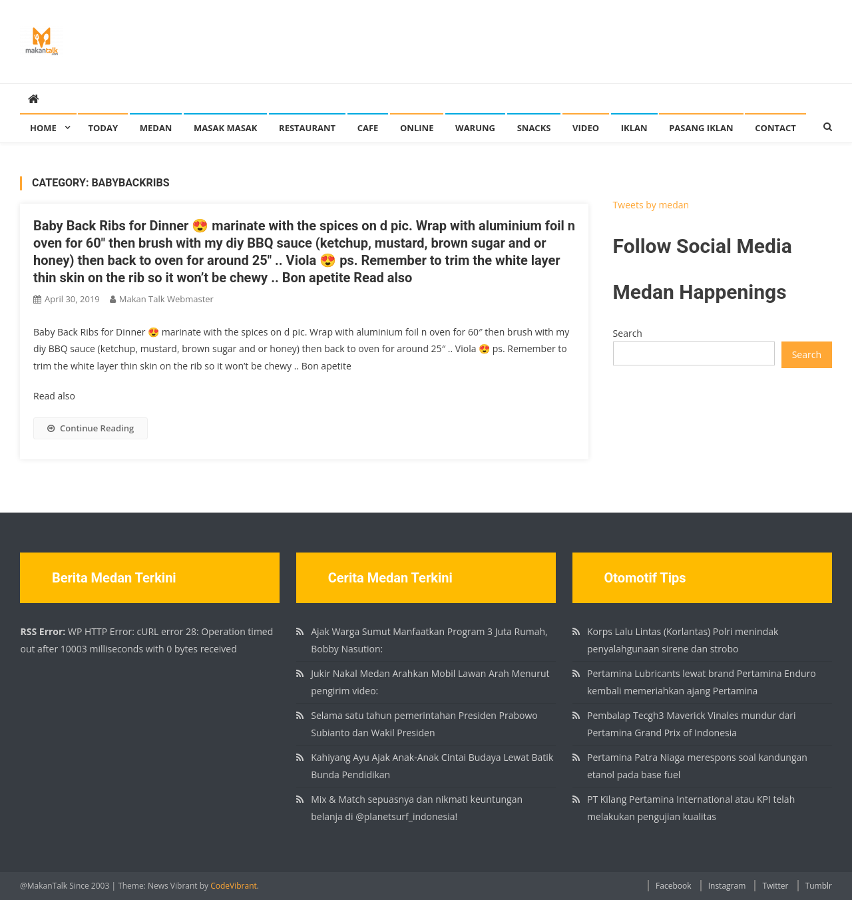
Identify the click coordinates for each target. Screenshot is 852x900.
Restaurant (307, 128)
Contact (775, 128)
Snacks (534, 128)
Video (585, 128)
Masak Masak (225, 128)
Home (43, 128)
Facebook (673, 885)
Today (103, 128)
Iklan (634, 128)
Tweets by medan (651, 204)
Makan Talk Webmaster (166, 299)
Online (416, 128)
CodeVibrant (233, 885)
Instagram (727, 885)
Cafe (368, 128)
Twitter (775, 885)
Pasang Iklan (701, 128)
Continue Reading (90, 428)
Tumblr (818, 885)
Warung (475, 128)
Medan (156, 128)
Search (627, 333)
